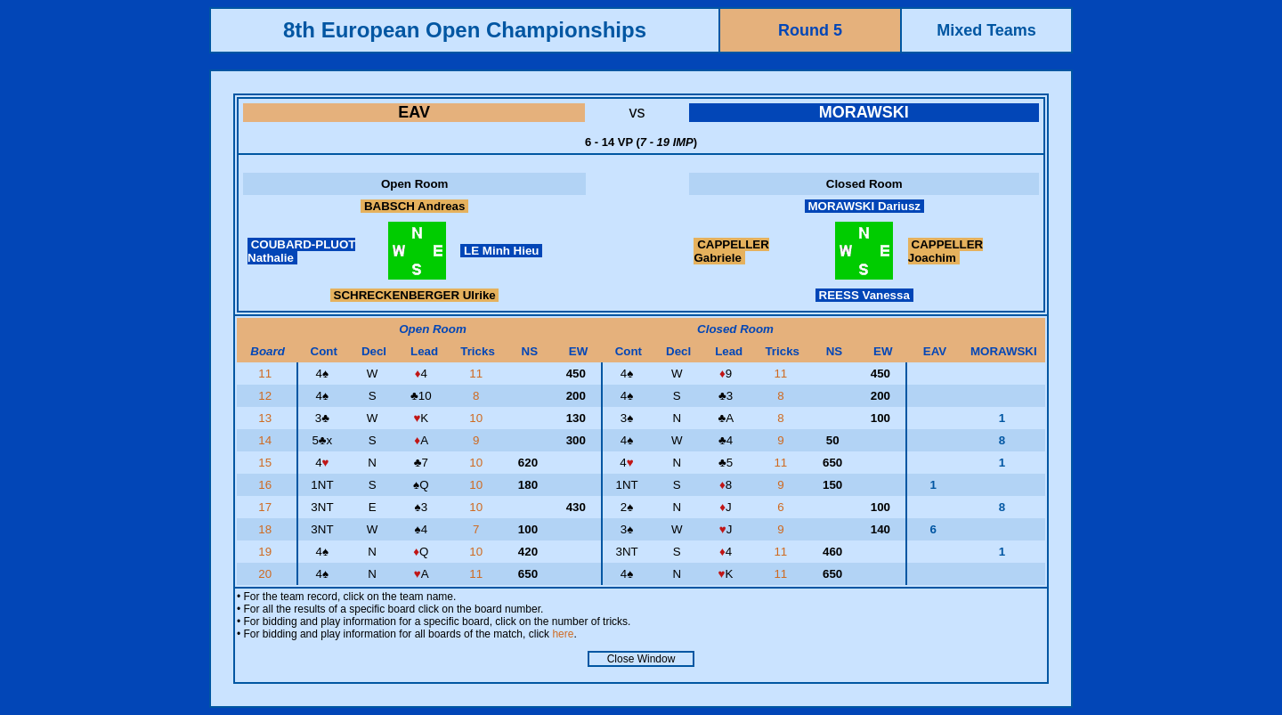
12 (266, 395)
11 (266, 373)
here (562, 634)
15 (266, 462)
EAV (414, 112)
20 (266, 574)
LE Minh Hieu (501, 250)
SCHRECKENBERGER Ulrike (414, 295)
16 (266, 485)
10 (477, 418)
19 (266, 551)
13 (266, 418)
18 (266, 529)
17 (266, 507)
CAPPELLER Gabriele (731, 251)
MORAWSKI (864, 112)
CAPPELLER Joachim (945, 251)
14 (266, 440)
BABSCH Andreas (414, 206)
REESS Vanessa (864, 295)
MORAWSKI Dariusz (864, 206)
